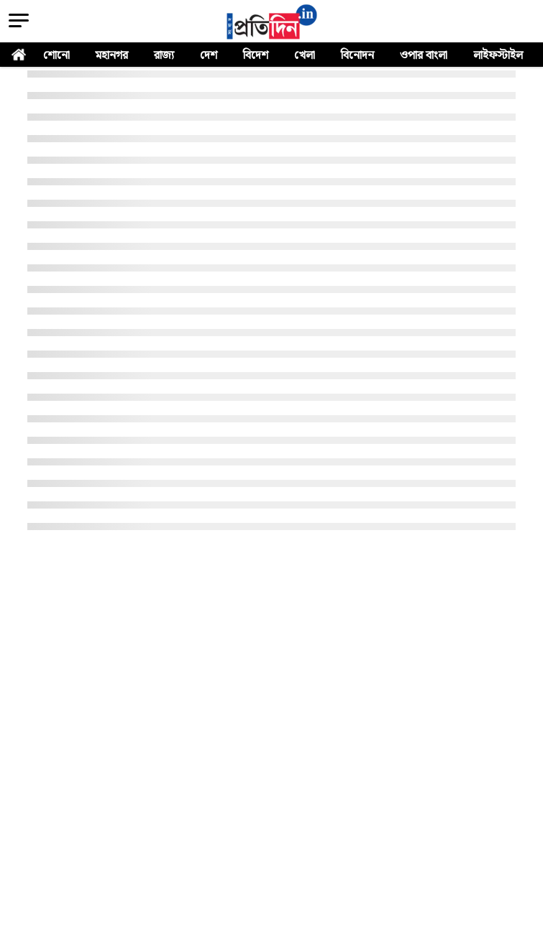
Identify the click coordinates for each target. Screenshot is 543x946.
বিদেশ (255, 56)
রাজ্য (164, 56)
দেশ (208, 56)
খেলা (304, 56)
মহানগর (112, 56)
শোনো (56, 56)
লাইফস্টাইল (498, 56)
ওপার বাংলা (423, 56)
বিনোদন (357, 56)
